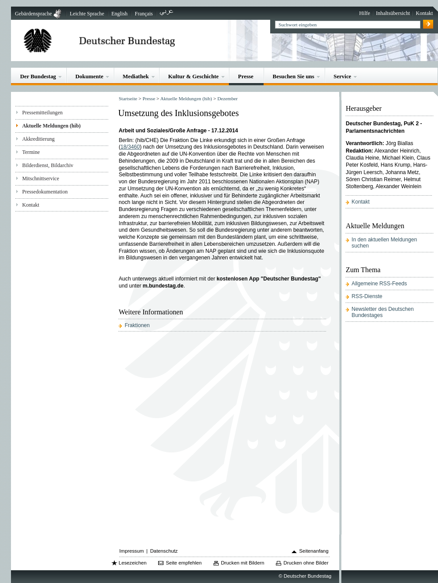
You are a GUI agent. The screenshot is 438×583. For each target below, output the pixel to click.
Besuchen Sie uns (294, 76)
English (119, 14)
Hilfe (364, 13)
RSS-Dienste (366, 296)
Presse (245, 76)
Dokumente (89, 76)
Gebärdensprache (33, 14)
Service (342, 76)
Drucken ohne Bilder (305, 562)
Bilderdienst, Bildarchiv (47, 165)
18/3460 (130, 147)
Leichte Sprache (87, 14)
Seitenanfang (314, 551)
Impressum (131, 551)
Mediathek (136, 76)
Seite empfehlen (184, 562)
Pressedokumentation (45, 192)
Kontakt (424, 13)
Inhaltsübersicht (393, 13)
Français (144, 14)
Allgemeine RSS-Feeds (379, 284)
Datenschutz (164, 551)
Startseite (128, 98)
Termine (31, 152)
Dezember (227, 98)
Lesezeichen (132, 562)
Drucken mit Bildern (242, 562)
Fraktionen (137, 325)
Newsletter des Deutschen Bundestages (382, 312)
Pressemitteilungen (42, 112)
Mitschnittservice (40, 178)
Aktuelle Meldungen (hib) (51, 126)
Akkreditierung (38, 139)
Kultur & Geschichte (193, 76)
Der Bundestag (38, 76)
